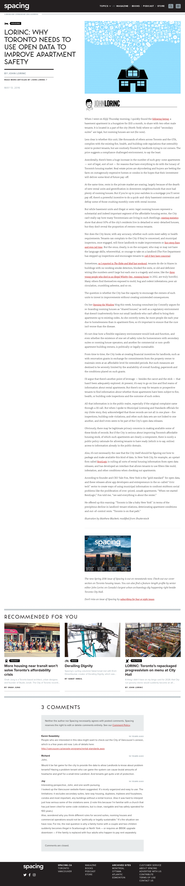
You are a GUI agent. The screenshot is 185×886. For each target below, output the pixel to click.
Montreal (118, 868)
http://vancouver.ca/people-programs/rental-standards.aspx (73, 748)
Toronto (63, 868)
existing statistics (169, 217)
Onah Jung (14, 687)
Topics (105, 6)
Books (136, 6)
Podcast (148, 6)
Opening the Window (103, 304)
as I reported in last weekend (122, 263)
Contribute (146, 874)
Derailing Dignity (79, 666)
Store (161, 6)
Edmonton (118, 877)
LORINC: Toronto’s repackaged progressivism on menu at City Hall (151, 670)
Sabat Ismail (75, 678)
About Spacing (148, 868)
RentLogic (102, 461)
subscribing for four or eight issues (137, 599)
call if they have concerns (157, 256)
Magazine (122, 6)
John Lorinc (17, 73)
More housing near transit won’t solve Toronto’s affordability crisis (31, 670)
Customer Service (150, 865)
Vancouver (65, 871)
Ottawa (116, 871)
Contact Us (146, 880)
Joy (43, 781)
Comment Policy (121, 725)
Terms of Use (147, 877)
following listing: (160, 119)
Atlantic (117, 874)
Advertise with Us (150, 871)
